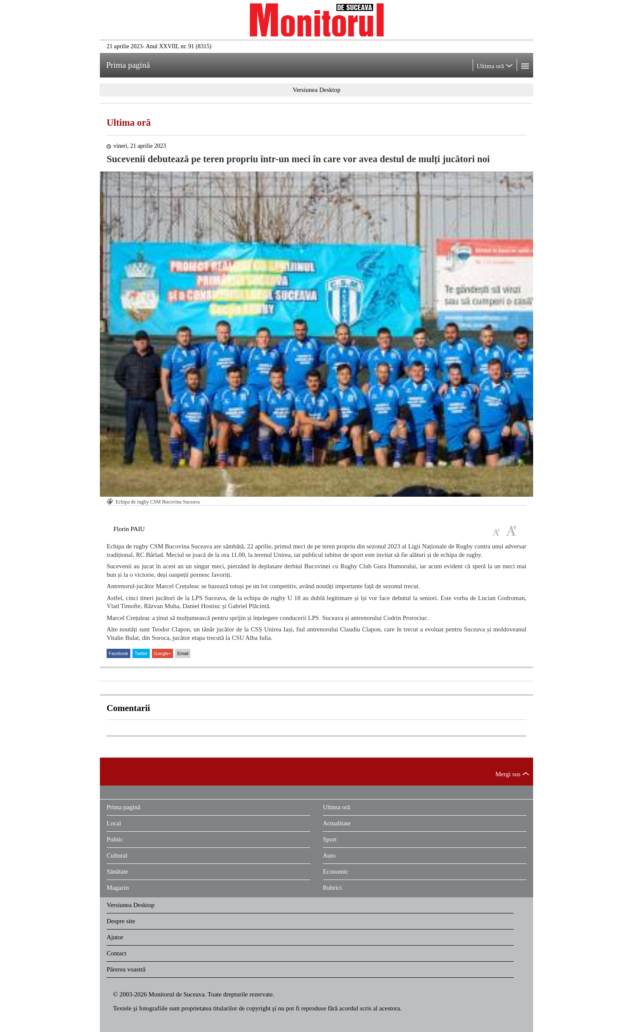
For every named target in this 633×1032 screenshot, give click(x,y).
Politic (115, 839)
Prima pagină (123, 807)
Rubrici (332, 887)
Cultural (117, 855)
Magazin (118, 887)
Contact (117, 953)
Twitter (141, 653)
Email (182, 653)
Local (114, 823)
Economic (336, 871)
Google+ (162, 653)
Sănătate (117, 871)
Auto (329, 855)
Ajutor (115, 937)
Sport (330, 839)
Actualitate (337, 823)
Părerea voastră (126, 969)
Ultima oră (129, 122)
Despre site (121, 921)
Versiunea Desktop (130, 905)
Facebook (118, 653)
